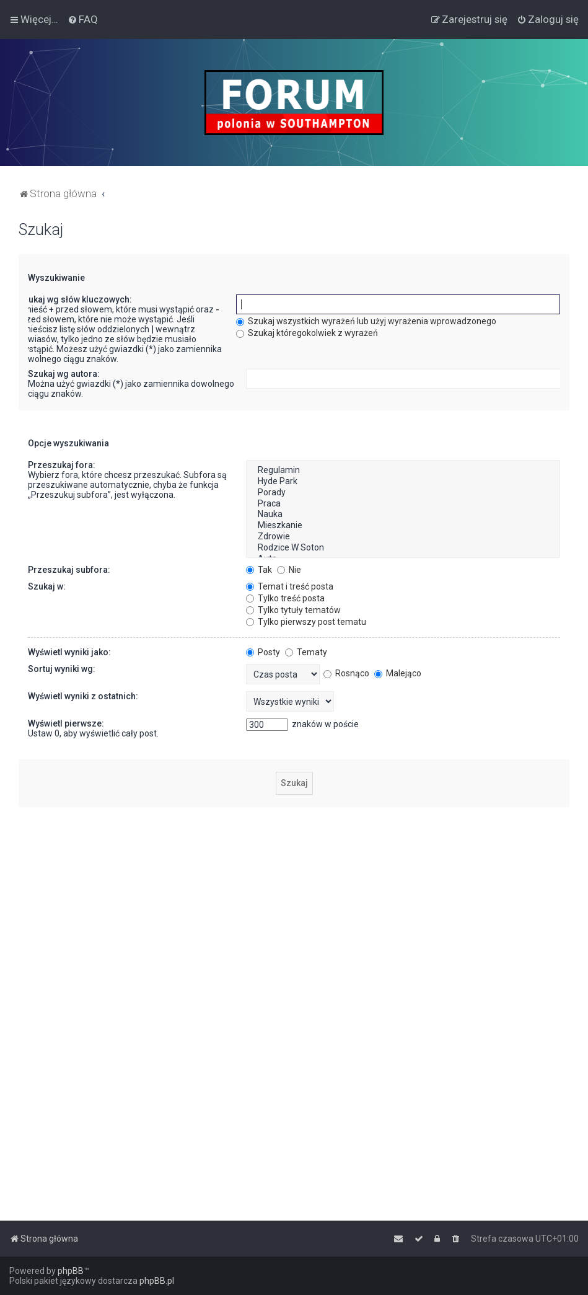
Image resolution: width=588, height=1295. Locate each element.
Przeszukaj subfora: (69, 570)
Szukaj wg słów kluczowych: (75, 299)
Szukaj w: (47, 586)
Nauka (403, 514)
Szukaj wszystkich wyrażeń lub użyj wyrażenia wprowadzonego (366, 321)
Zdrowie (403, 536)
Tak (259, 570)
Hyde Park (403, 481)
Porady (403, 492)
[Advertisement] (294, 903)
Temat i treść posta (289, 586)
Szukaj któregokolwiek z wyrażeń (307, 333)
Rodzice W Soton (403, 548)
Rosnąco (346, 673)
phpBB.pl (156, 1281)
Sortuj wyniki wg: (61, 669)
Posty (263, 652)
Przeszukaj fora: (61, 465)
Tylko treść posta (285, 598)
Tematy (306, 652)
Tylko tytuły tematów (293, 610)
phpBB (71, 1271)
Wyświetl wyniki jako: (69, 652)
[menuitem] (83, 19)
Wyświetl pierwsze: (66, 723)
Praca (403, 504)
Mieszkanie (403, 525)
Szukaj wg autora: (64, 374)
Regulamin (403, 470)
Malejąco (397, 673)
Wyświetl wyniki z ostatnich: (83, 696)
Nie (289, 570)
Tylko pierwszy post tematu (306, 622)
